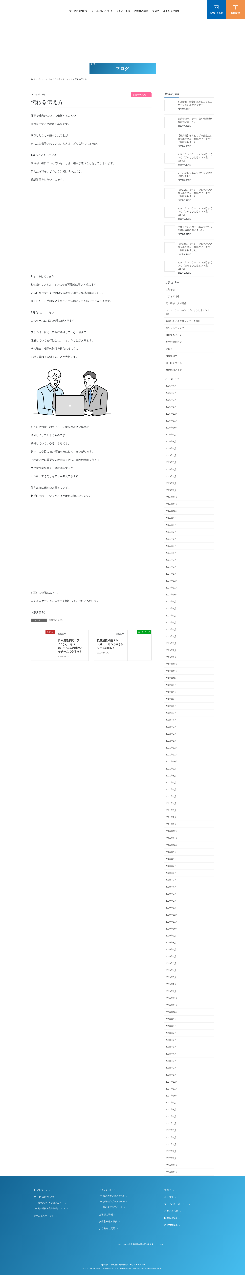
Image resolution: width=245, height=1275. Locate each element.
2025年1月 (171, 490)
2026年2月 (171, 400)
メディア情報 (172, 296)
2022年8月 (171, 692)
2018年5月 (171, 1047)
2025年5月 (171, 462)
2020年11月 (172, 838)
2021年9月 (171, 768)
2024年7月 (171, 532)
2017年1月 (171, 1158)
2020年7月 (171, 866)
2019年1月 (171, 991)
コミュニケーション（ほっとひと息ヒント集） (188, 312)
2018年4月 (171, 1053)
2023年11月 (172, 587)
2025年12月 (172, 413)
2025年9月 (171, 434)
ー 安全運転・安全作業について (50, 1208)
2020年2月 (171, 900)
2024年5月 (171, 546)
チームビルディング (44, 1215)
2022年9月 (171, 685)
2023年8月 (171, 608)
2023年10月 (172, 594)
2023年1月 (171, 657)
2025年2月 (171, 483)
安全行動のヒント (175, 342)
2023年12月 (172, 580)
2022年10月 (172, 678)
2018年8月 (171, 1026)
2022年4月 (171, 720)
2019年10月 (172, 928)
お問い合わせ (171, 1211)
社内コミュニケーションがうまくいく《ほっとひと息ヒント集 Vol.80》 (195, 157)
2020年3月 (171, 893)
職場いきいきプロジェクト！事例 (183, 321)
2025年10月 (172, 427)
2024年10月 (172, 511)
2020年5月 (171, 880)
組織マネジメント (141, 95)
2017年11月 (172, 1088)
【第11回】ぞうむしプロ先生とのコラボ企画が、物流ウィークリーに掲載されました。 (195, 193)
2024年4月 (171, 553)
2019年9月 (171, 935)
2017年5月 (171, 1130)
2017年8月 (171, 1109)
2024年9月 (171, 518)
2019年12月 (172, 914)
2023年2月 (171, 650)
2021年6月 (171, 789)
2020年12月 (172, 831)
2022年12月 (172, 664)
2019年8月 (171, 942)
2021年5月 (171, 796)
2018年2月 (171, 1068)
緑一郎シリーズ (174, 363)
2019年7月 (171, 949)
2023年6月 (171, 622)
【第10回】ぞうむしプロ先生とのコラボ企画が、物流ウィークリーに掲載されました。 (195, 247)
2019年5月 (171, 963)
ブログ (169, 348)
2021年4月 (171, 803)
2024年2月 (171, 567)
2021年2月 (171, 817)
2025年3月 (171, 476)
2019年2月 (171, 984)
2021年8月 (171, 775)
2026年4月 (171, 386)
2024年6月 (171, 539)
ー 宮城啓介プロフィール (112, 1201)
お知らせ (170, 289)
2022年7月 (171, 699)
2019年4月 (171, 970)
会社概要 (169, 1197)
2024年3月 (171, 560)
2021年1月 (171, 824)
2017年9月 (171, 1102)
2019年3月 (171, 977)
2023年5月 (171, 629)
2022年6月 (171, 706)
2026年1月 (171, 406)
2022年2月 (171, 733)
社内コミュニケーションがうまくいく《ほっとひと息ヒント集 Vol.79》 (195, 211)
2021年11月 (172, 754)
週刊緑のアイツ (174, 369)
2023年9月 (171, 601)
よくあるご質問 (107, 1228)
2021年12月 (172, 747)
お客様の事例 (106, 1214)
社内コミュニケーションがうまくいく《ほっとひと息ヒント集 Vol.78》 (195, 265)
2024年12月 (172, 497)
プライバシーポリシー (175, 1204)
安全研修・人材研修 (176, 303)
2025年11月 (172, 420)
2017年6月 (171, 1123)
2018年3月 (171, 1061)
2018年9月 (171, 1019)
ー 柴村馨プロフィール (111, 1207)
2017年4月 (171, 1137)
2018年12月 (172, 998)
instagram (171, 1225)
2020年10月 (172, 845)
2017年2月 (171, 1151)
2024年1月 (171, 573)
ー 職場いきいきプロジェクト (49, 1203)
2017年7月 (171, 1116)
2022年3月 (171, 727)
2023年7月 (171, 615)
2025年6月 (171, 455)
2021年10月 (172, 761)
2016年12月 (172, 1165)
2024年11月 (172, 504)
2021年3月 (171, 810)
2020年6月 (171, 873)
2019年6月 (171, 956)
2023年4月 (171, 636)
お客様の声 (171, 356)
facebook (170, 1218)
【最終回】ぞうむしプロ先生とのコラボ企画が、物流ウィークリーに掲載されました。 (195, 138)
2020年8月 (171, 859)
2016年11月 (172, 1172)
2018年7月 (171, 1033)
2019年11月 (172, 921)
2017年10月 (172, 1095)
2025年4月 (171, 469)
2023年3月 (171, 643)
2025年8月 (171, 441)
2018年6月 (171, 1040)
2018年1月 (171, 1074)
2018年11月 (172, 1005)
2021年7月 (171, 782)
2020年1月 (171, 907)
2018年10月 (172, 1012)
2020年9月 (171, 852)
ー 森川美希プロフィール (112, 1195)
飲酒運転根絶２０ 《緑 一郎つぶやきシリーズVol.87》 (110, 644)
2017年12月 (172, 1081)
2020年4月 (171, 887)
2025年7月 (171, 448)
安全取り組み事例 (108, 1221)
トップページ (40, 1190)
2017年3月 (171, 1144)
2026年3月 (171, 393)
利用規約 (148, 1268)
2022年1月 (171, 740)
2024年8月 (171, 525)
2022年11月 (172, 671)
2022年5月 (171, 713)
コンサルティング (175, 328)
